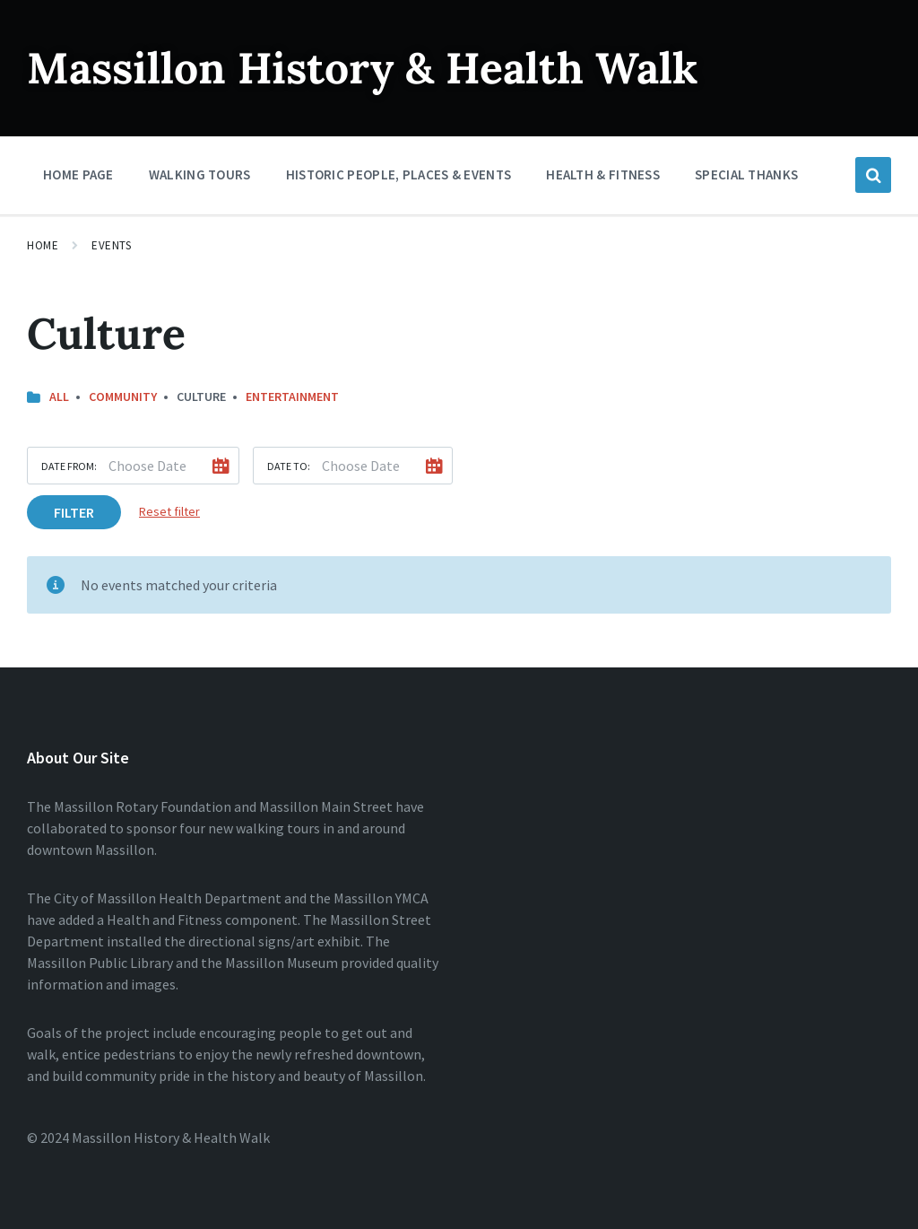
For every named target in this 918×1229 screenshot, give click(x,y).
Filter (74, 512)
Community (123, 396)
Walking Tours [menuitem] (200, 174)
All (59, 396)
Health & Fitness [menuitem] (603, 174)
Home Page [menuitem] (78, 174)
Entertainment (292, 396)
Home (42, 245)
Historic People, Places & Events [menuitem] (399, 174)
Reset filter (169, 511)
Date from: (69, 466)
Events (111, 245)
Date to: (288, 466)
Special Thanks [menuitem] (746, 174)
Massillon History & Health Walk (362, 67)
